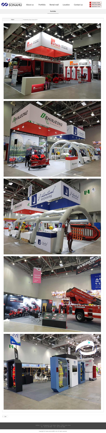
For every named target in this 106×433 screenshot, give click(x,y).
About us (30, 5)
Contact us (78, 5)
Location (66, 5)
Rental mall (54, 5)
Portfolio (42, 5)
